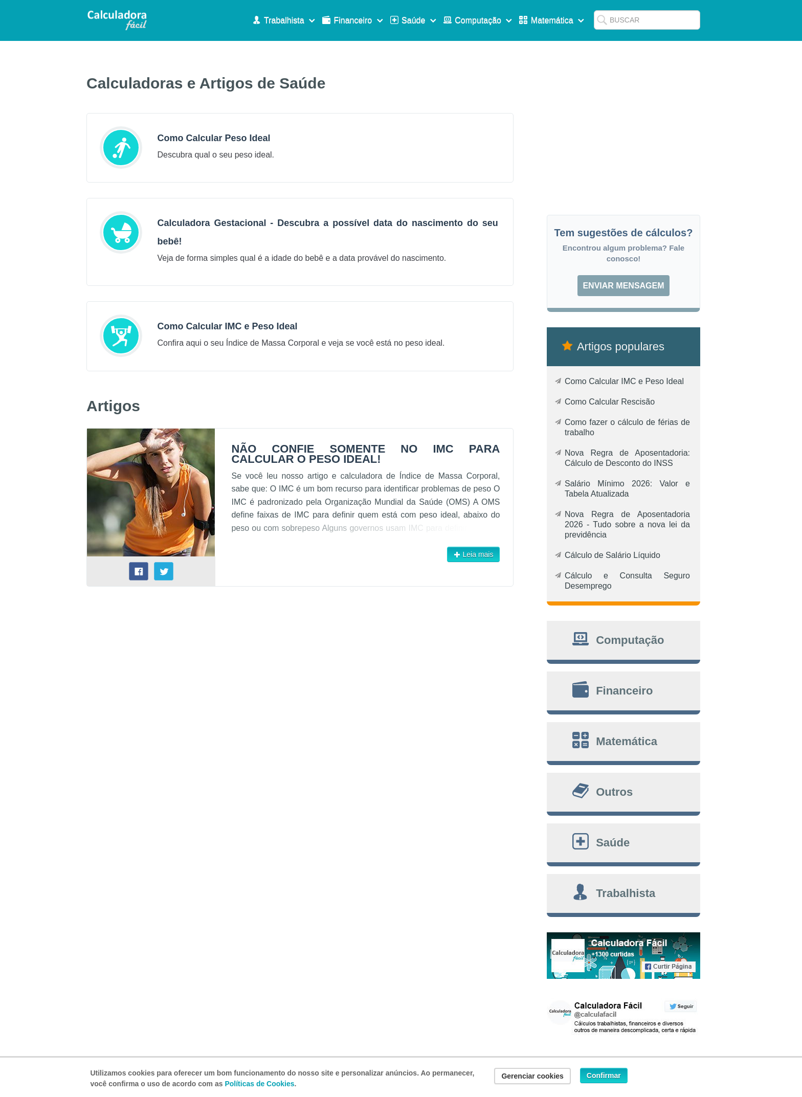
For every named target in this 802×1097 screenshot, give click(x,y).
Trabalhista (285, 20)
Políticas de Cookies (259, 1084)
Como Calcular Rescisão (610, 401)
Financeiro (353, 20)
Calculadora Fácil (117, 20)
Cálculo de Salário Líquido (612, 555)
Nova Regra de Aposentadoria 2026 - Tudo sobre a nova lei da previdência (627, 524)
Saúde (414, 20)
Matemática (552, 20)
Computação (479, 20)
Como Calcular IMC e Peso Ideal (624, 381)
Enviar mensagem (623, 285)
